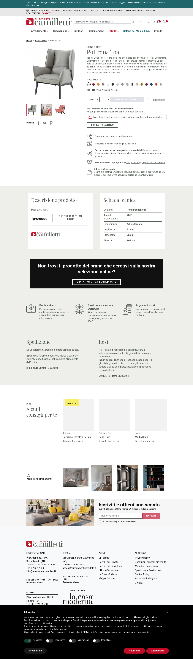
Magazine (151, 10)
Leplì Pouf (104, 437)
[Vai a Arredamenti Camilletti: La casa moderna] (78, 596)
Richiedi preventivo (102, 125)
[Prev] (157, 393)
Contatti (46, 13)
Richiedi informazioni (73, 441)
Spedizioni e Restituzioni (148, 570)
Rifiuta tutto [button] (134, 650)
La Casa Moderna (114, 10)
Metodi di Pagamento (146, 566)
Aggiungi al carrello (127, 99)
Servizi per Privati (71, 10)
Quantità (90, 99)
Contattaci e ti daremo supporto (96, 282)
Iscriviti (151, 516)
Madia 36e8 (141, 437)
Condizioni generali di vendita (150, 562)
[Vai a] (78, 415)
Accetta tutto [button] (157, 650)
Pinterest (51, 123)
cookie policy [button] (46, 623)
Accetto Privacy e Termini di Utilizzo (119, 521)
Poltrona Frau (105, 433)
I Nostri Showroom (37, 10)
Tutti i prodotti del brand (70, 217)
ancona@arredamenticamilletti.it (78, 568)
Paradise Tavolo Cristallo (77, 437)
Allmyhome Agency (134, 10)
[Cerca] (102, 22)
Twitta (44, 123)
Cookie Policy (142, 574)
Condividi (38, 123)
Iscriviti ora (148, 175)
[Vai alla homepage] (49, 22)
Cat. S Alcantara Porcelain (107, 90)
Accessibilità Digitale (146, 578)
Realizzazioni (33, 13)
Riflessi (66, 433)
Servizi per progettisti (92, 10)
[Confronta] (159, 99)
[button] (167, 612)
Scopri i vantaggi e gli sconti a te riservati (145, 162)
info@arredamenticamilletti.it (41, 571)
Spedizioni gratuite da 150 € (42, 368)
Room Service (106, 597)
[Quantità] (102, 99)
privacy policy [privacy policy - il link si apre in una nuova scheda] (111, 617)
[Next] (163, 393)
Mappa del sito (107, 578)
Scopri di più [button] (35, 650)
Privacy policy (142, 557)
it (140, 22)
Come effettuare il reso (114, 376)
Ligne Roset (94, 47)
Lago (137, 433)
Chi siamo (55, 10)
